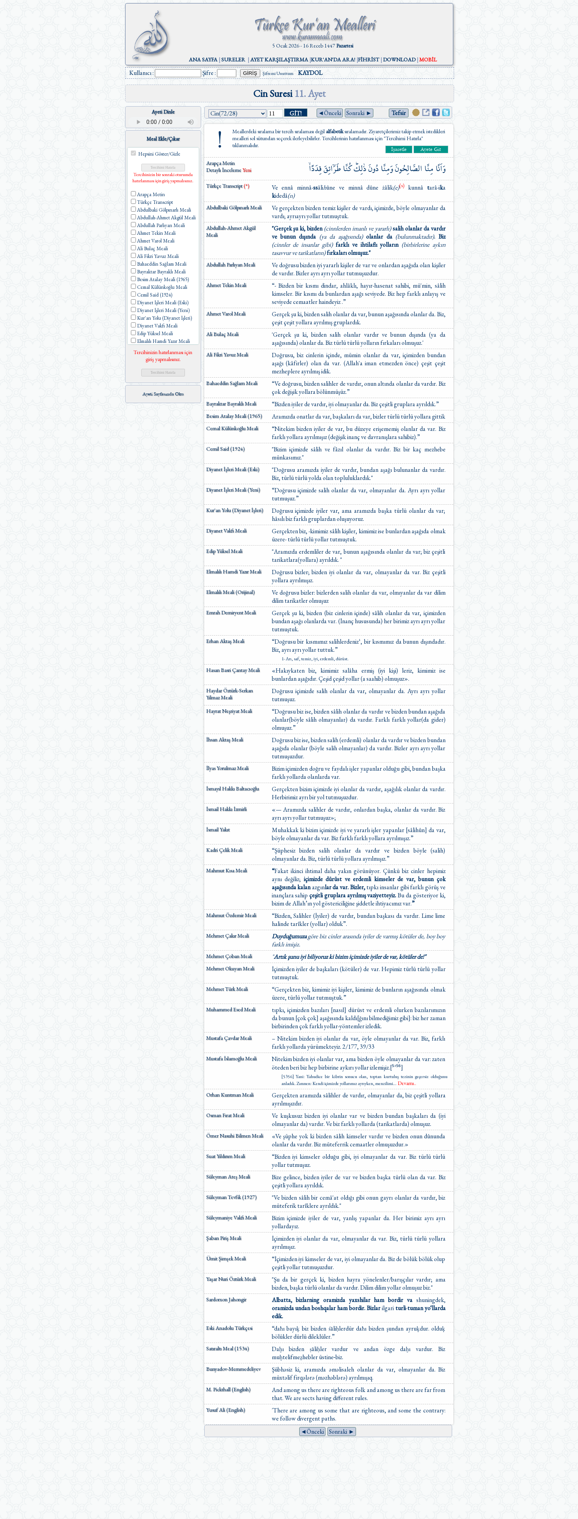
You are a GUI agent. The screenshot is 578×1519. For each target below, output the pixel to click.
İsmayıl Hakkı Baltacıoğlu (232, 788)
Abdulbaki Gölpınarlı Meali (234, 207)
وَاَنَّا (441, 168)
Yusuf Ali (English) (225, 1409)
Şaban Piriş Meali (223, 1237)
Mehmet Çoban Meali (229, 956)
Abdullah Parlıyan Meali (230, 264)
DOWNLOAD (399, 59)
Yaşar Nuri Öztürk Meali (231, 1278)
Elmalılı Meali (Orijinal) (230, 591)
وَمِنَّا (387, 168)
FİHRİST (368, 59)
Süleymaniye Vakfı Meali (231, 1217)
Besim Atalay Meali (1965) (234, 415)
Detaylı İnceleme (224, 169)
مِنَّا (429, 168)
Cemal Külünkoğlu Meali (232, 428)
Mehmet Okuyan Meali (230, 968)
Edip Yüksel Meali (224, 551)
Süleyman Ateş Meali (228, 1176)
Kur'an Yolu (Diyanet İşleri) (234, 510)
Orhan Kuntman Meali (230, 1094)
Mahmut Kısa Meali (226, 870)
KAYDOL (310, 73)
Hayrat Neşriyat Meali (229, 710)
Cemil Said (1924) (225, 448)
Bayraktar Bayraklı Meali (231, 403)
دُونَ (373, 168)
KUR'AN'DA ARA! (333, 59)
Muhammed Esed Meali (231, 1009)
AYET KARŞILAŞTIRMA (279, 59)
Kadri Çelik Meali (224, 849)
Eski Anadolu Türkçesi (229, 1327)
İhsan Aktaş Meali (224, 739)
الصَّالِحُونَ (408, 168)
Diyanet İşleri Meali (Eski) (232, 469)
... (404, 1083)
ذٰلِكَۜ (360, 168)
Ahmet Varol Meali (226, 313)
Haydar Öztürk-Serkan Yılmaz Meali (229, 694)
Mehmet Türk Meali (227, 988)
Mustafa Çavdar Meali (229, 1037)
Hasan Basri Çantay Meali (233, 669)
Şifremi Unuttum (278, 73)
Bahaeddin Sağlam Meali (232, 383)
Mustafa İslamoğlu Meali (231, 1058)
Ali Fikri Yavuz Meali (227, 354)
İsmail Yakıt (218, 829)
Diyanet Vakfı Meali (226, 530)
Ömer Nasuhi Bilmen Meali (234, 1135)
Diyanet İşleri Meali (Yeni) (233, 489)
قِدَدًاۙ (315, 168)
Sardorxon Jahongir (226, 1299)
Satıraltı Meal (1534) (227, 1348)
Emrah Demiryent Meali (231, 612)
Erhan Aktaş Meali (225, 640)
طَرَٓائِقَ (332, 168)
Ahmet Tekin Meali (226, 284)
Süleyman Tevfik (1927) (231, 1197)
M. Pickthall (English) (228, 1389)
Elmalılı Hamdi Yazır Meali (233, 571)
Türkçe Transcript (227, 185)
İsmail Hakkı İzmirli (226, 808)
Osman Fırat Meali (225, 1115)
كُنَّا (347, 168)
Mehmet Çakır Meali (227, 935)
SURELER (233, 59)
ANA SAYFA (203, 59)
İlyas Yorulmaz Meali (227, 768)
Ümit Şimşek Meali (226, 1258)
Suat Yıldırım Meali (225, 1156)
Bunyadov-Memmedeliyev (233, 1368)
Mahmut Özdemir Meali (231, 915)
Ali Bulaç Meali (222, 334)
